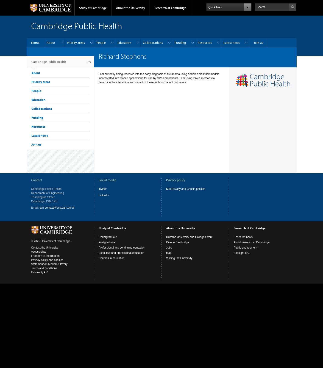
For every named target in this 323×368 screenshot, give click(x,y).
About (51, 43)
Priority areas (76, 43)
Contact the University (44, 247)
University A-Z (39, 272)
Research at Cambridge (170, 8)
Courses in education (112, 258)
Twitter (103, 189)
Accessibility (38, 251)
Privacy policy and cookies (47, 260)
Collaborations (153, 43)
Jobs (169, 247)
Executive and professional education (121, 253)
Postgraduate (107, 242)
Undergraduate (108, 237)
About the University (130, 8)
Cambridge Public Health (48, 63)
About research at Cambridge (252, 242)
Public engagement (245, 247)
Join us (258, 43)
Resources (205, 43)
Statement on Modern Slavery (49, 264)
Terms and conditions (44, 268)
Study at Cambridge (93, 8)
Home (35, 43)
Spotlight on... (242, 253)
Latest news (231, 43)
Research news (243, 237)
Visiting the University (179, 258)
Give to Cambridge (177, 242)
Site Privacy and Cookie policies (185, 189)
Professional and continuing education (122, 247)
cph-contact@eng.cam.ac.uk (56, 207)
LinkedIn (104, 195)
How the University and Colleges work (189, 237)
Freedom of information (45, 255)
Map (168, 253)
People (101, 43)
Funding (180, 43)
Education (124, 43)
